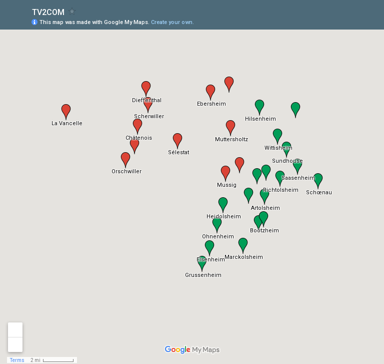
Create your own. (172, 22)
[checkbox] (72, 11)
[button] (178, 141)
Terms (17, 360)
